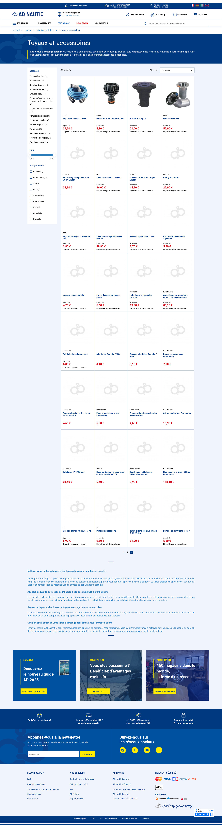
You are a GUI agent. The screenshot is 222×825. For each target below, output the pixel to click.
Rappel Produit (76, 798)
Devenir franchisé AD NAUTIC (125, 798)
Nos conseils (107, 24)
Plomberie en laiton (40, 135)
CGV (93, 819)
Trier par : (154, 71)
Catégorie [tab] (35, 72)
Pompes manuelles (40, 121)
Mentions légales (79, 819)
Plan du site (32, 798)
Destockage (66, 24)
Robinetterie (37, 82)
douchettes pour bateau (60, 601)
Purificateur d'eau (39, 91)
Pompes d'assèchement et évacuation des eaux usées (41, 102)
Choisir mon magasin (71, 16)
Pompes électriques (40, 117)
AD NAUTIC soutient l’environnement (129, 789)
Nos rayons (22, 24)
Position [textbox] (166, 71)
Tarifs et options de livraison (82, 779)
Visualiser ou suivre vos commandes (43, 789)
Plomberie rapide (39, 143)
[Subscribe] (87, 754)
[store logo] (27, 14)
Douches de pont (39, 86)
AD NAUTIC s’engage (122, 784)
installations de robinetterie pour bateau (100, 617)
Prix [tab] (32, 151)
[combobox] (176, 23)
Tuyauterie (36, 130)
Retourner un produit (79, 784)
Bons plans (86, 24)
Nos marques (45, 24)
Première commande (36, 784)
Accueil (16, 31)
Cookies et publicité (129, 819)
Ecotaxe (145, 819)
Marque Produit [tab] (37, 167)
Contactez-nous (34, 794)
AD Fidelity (74, 794)
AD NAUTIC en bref (121, 779)
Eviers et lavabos (39, 77)
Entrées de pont (39, 126)
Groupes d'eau (38, 95)
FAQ (29, 779)
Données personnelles (108, 819)
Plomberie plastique (41, 139)
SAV (71, 789)
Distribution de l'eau (46, 31)
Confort (28, 31)
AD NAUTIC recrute (121, 794)
